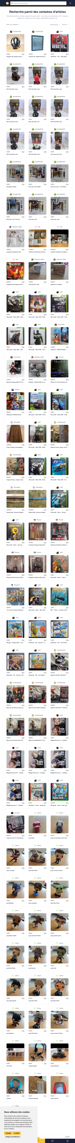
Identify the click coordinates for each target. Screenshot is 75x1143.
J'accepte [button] (8, 1133)
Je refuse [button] (16, 1133)
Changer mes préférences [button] (13, 1136)
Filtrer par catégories (13, 24)
